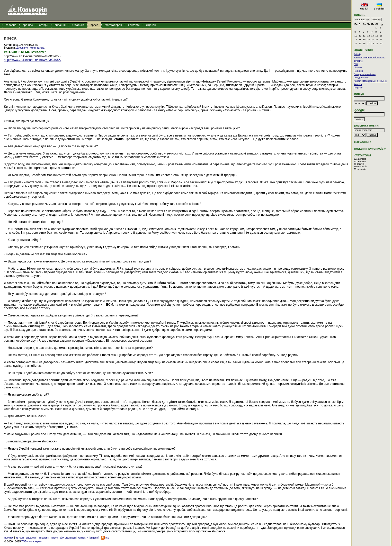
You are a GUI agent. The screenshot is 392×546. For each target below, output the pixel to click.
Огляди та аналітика (365, 74)
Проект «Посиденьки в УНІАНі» (370, 81)
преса (94, 24)
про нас (28, 24)
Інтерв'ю (358, 61)
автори (43, 24)
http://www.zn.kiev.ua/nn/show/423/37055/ (32, 60)
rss (107, 537)
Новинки (358, 71)
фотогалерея (113, 24)
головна (11, 24)
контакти (133, 24)
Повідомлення (361, 77)
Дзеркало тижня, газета (30, 47)
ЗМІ (356, 64)
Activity (357, 54)
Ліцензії (358, 67)
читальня (78, 24)
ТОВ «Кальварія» (31, 541)
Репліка (358, 84)
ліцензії (151, 24)
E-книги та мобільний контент (369, 57)
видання (60, 24)
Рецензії (358, 87)
